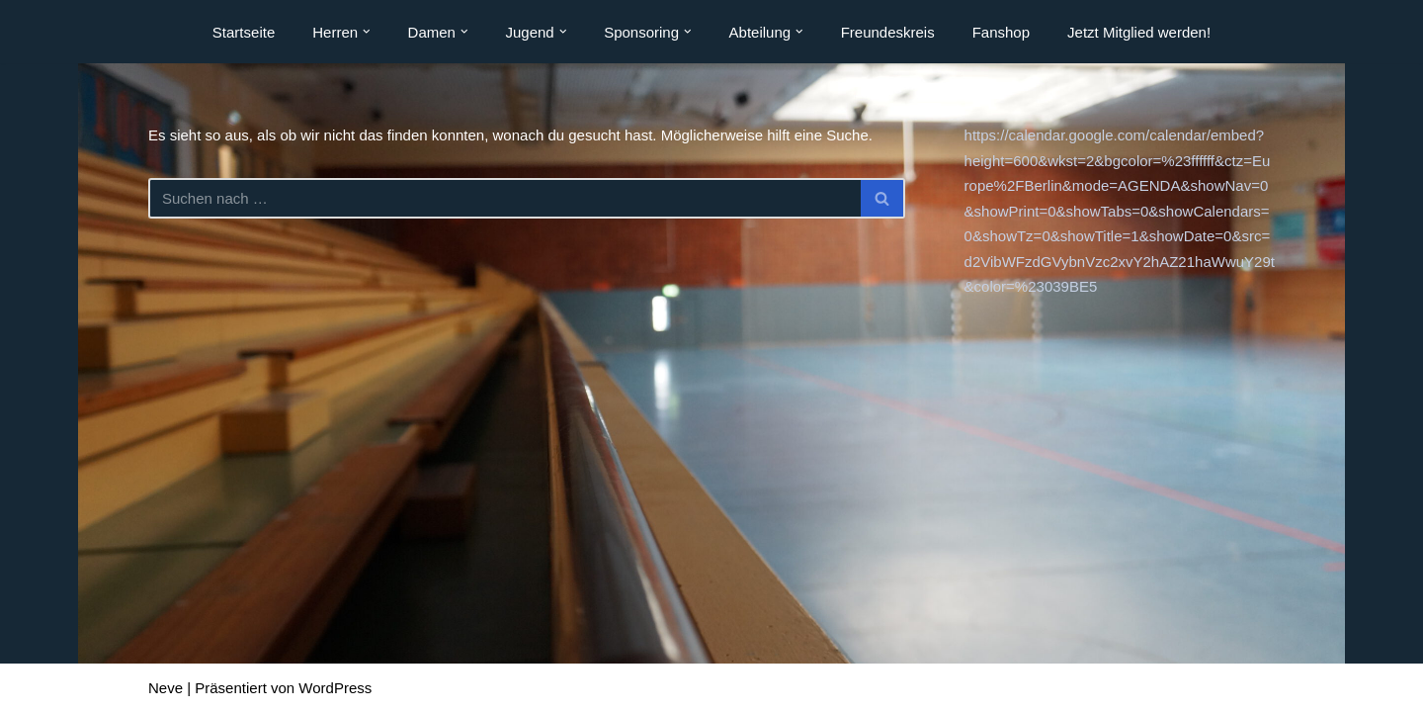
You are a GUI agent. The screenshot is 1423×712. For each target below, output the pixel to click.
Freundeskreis (888, 32)
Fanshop (1001, 32)
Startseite (243, 32)
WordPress (335, 687)
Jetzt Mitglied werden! (1139, 32)
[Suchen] (504, 198)
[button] (367, 32)
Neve (165, 687)
